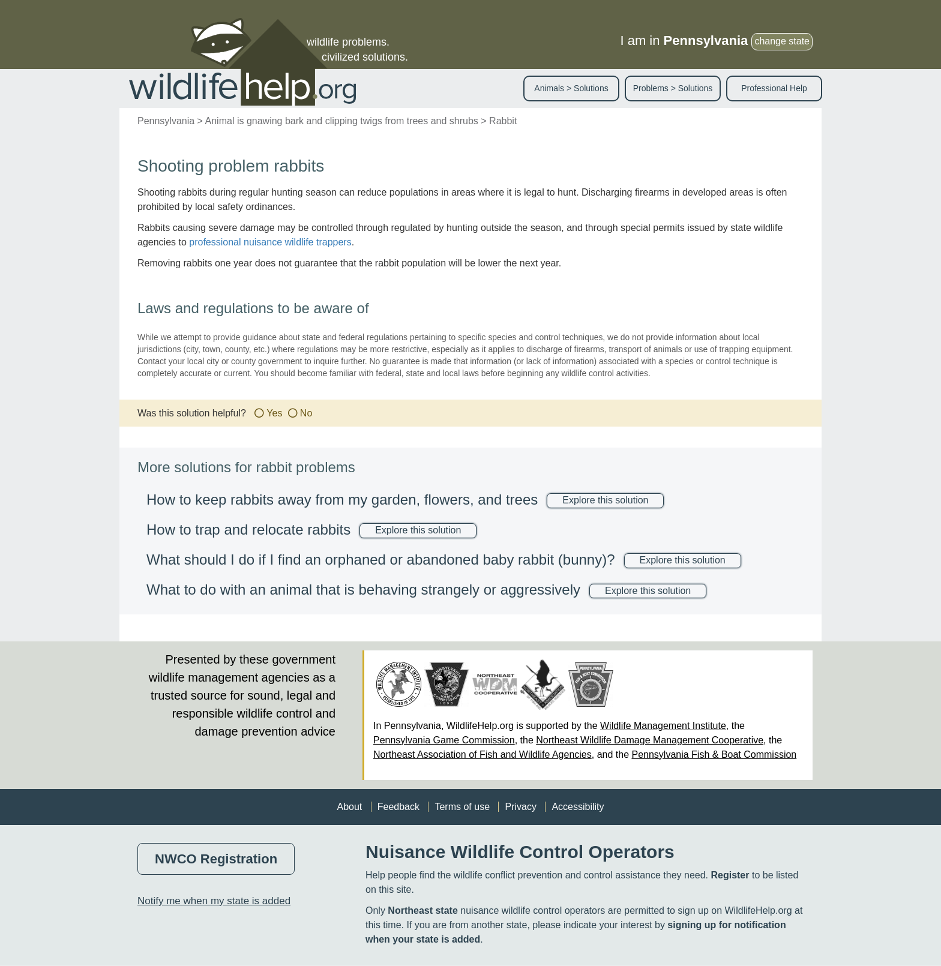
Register (730, 875)
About (349, 807)
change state (782, 41)
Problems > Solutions (673, 88)
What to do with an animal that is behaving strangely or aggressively (363, 589)
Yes (274, 413)
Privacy (520, 807)
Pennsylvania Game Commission (444, 740)
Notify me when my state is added (213, 901)
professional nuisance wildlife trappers (270, 242)
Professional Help (774, 88)
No (306, 413)
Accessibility (578, 807)
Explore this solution (605, 500)
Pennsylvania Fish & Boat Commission (713, 754)
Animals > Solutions (571, 88)
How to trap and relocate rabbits (248, 529)
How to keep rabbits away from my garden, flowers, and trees (342, 499)
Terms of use (462, 807)
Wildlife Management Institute (663, 726)
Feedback (398, 807)
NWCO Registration (216, 858)
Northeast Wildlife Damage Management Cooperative (649, 740)
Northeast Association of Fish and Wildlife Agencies (482, 754)
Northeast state (422, 910)
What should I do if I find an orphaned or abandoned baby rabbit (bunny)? (380, 559)
